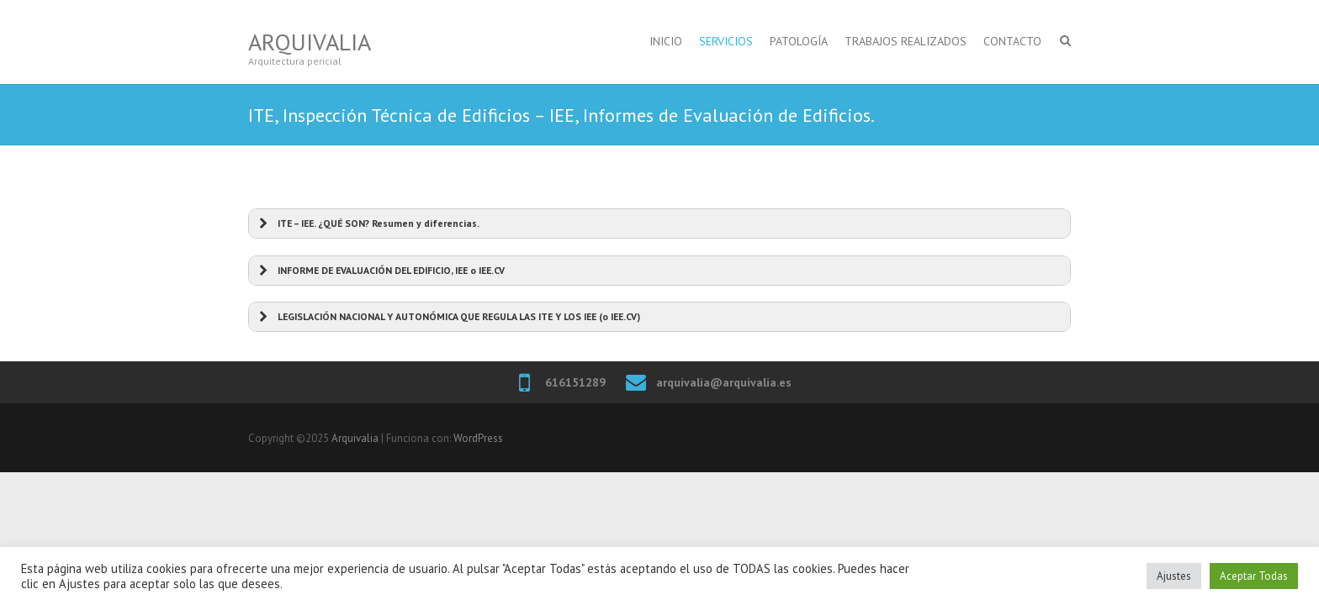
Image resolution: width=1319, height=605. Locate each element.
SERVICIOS (726, 41)
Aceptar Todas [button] (1254, 576)
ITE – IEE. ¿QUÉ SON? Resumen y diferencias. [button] (367, 223)
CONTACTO (1012, 41)
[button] (659, 270)
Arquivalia (309, 41)
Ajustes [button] (1174, 576)
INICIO (665, 41)
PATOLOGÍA (799, 41)
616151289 (575, 382)
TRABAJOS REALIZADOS (906, 41)
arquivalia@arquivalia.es (724, 382)
